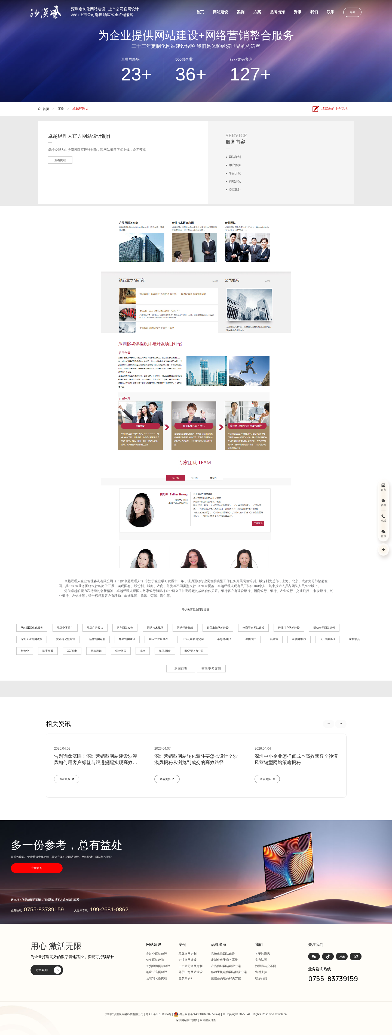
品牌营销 (96, 650)
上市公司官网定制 (193, 639)
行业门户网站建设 (289, 627)
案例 (240, 12)
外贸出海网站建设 (218, 627)
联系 (330, 12)
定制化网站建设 (156, 953)
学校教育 (120, 650)
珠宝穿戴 (47, 650)
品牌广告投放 (95, 627)
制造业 (25, 650)
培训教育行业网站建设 (195, 609)
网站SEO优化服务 (32, 627)
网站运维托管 (185, 627)
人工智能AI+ (327, 639)
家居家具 (354, 639)
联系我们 (261, 978)
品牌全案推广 (65, 627)
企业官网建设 (188, 959)
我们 (314, 12)
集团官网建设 (127, 639)
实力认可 (261, 959)
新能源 (274, 639)
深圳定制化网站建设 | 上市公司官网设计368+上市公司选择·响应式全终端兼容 (105, 12)
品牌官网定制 (97, 639)
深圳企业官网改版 (31, 639)
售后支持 (261, 972)
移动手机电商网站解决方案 (229, 972)
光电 (142, 650)
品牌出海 (277, 12)
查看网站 (60, 160)
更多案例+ (185, 978)
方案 (257, 12)
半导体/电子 (224, 639)
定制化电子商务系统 (224, 959)
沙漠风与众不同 (265, 966)
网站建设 (220, 12)
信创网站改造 (125, 627)
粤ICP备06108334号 (158, 1014)
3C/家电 (72, 650)
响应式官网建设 (158, 639)
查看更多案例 (211, 669)
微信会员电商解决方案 (226, 978)
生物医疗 (250, 639)
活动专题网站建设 (324, 627)
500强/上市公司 (194, 650)
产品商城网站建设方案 (226, 966)
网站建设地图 (208, 1020)
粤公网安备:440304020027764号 (199, 1014)
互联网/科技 (299, 639)
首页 (200, 12)
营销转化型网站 (65, 639)
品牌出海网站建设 (223, 953)
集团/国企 (165, 650)
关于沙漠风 (262, 953)
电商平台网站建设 (253, 627)
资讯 (297, 12)
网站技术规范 (155, 627)
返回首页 (180, 669)
